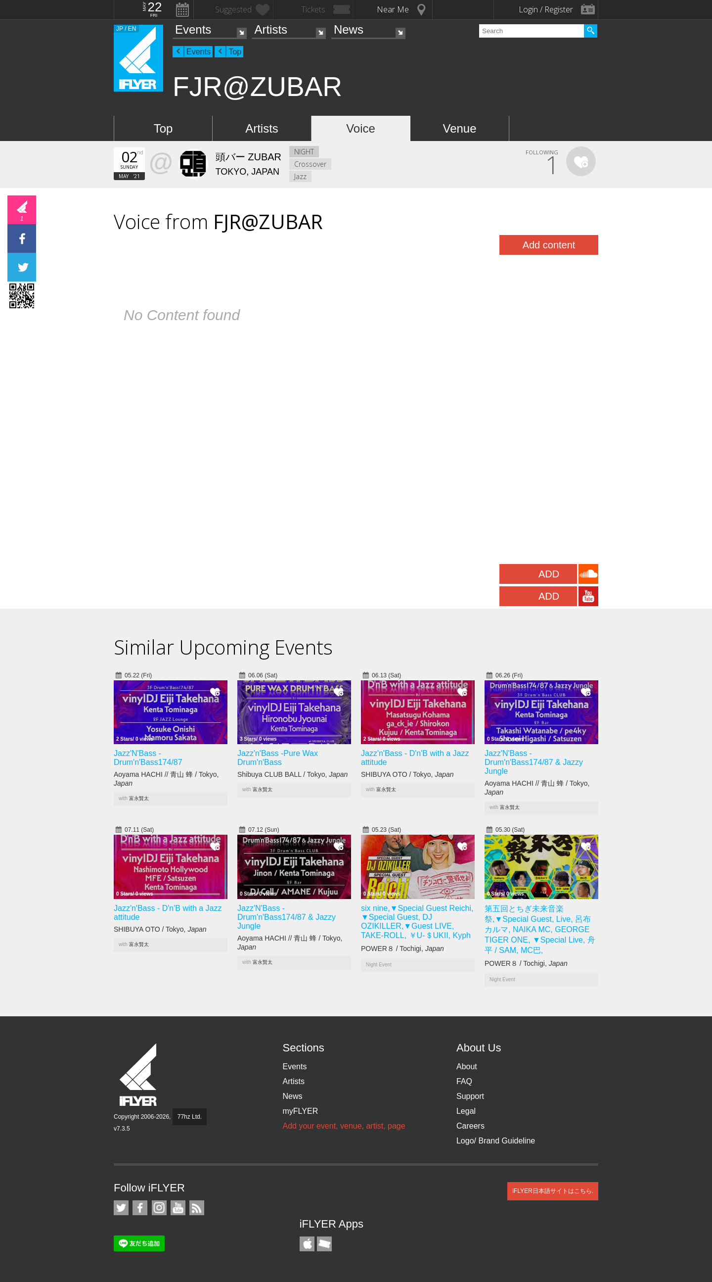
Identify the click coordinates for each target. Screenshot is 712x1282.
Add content (549, 244)
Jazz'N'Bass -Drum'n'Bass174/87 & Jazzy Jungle (534, 762)
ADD (548, 574)
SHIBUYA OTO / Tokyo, (407, 774)
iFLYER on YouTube (178, 1207)
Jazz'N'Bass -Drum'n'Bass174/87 (148, 757)
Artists (270, 29)
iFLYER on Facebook (140, 1207)
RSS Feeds (196, 1207)
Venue (459, 128)
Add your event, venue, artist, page (343, 1126)
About (466, 1066)
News (348, 29)
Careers (470, 1126)
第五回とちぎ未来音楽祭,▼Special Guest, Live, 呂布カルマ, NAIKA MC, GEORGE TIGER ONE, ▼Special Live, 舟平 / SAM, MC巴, (540, 929)
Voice (360, 128)
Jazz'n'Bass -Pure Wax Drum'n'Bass (277, 757)
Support (470, 1096)
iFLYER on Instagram (159, 1207)
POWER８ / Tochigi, (402, 948)
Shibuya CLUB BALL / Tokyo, (292, 774)
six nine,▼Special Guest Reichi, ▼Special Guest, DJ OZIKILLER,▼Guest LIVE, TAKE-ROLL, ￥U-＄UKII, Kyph (417, 922)
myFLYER (300, 1111)
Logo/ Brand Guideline (495, 1141)
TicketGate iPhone (324, 1243)
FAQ (464, 1081)
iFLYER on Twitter (121, 1207)
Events (193, 29)
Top (234, 51)
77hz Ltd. (190, 1116)
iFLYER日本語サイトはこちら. (552, 1190)
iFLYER (139, 1075)
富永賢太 (139, 798)
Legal (466, 1111)
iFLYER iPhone (307, 1243)
